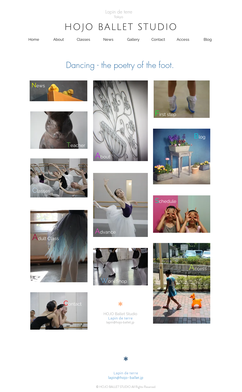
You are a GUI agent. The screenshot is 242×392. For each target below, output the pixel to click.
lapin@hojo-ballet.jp (120, 322)
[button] (58, 39)
